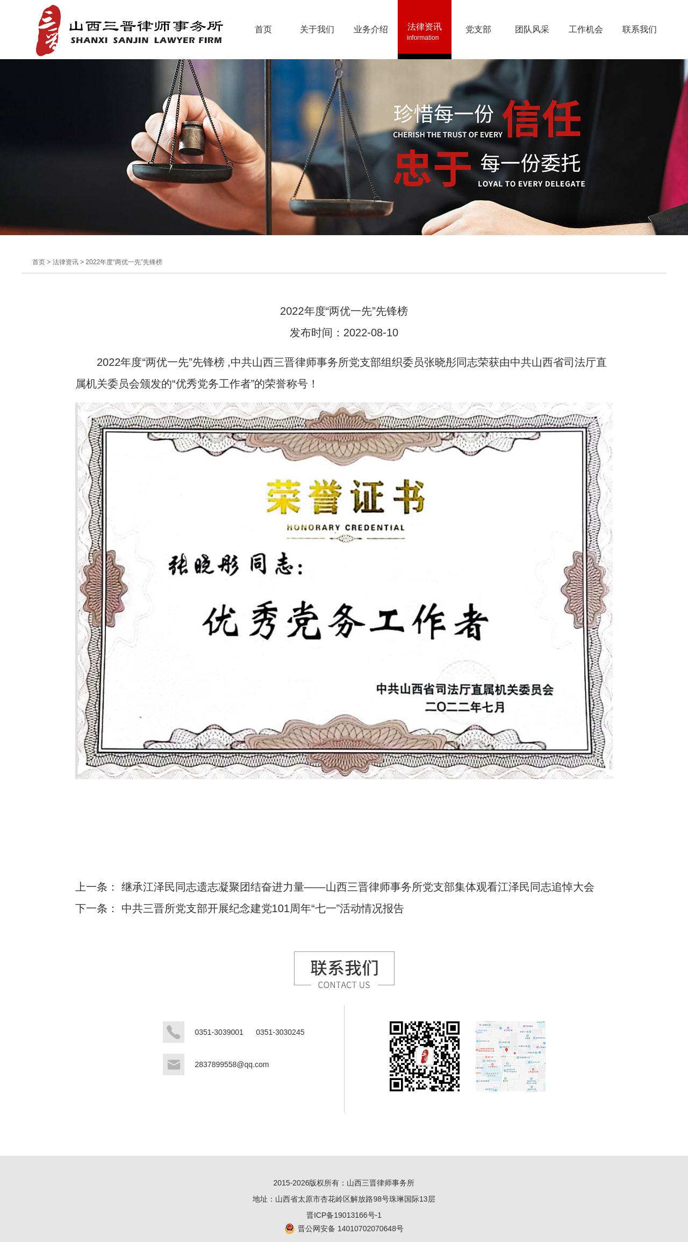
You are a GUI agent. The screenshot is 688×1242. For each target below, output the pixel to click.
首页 (263, 35)
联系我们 (639, 35)
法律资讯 (424, 35)
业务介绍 (371, 35)
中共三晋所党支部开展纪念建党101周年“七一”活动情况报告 (263, 908)
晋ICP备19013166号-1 (344, 1215)
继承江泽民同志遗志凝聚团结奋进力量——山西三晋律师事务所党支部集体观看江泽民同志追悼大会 (357, 887)
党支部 (477, 35)
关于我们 (317, 35)
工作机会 (585, 35)
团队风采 (532, 35)
